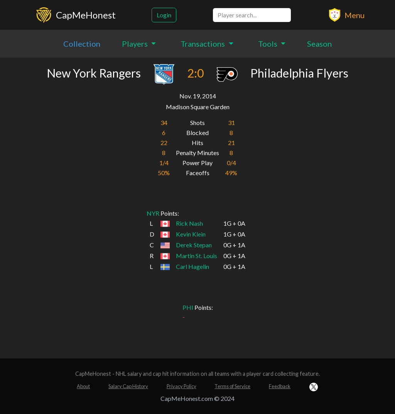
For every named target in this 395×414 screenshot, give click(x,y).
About (83, 386)
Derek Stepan (194, 244)
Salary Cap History (128, 386)
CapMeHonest (86, 14)
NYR (153, 213)
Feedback (279, 386)
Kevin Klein (191, 234)
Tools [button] (268, 43)
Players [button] (135, 43)
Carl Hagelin (192, 266)
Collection (81, 43)
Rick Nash (189, 223)
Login (164, 15)
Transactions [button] (203, 43)
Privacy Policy (181, 386)
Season (319, 43)
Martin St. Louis (196, 255)
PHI (187, 307)
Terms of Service (232, 386)
